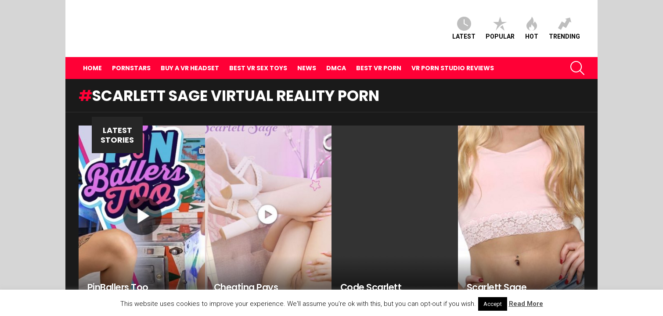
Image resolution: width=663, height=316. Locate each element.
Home (92, 53)
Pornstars (131, 53)
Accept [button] (492, 304)
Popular (500, 20)
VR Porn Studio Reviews (452, 53)
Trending (564, 20)
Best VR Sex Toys (258, 53)
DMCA (336, 53)
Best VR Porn (378, 53)
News (306, 53)
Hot (532, 20)
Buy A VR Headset (190, 53)
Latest (464, 20)
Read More (526, 304)
